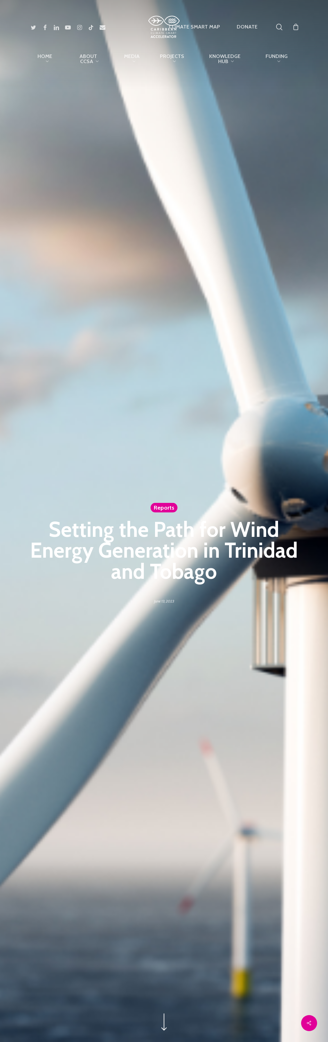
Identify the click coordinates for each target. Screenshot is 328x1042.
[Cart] (295, 26)
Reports (164, 507)
